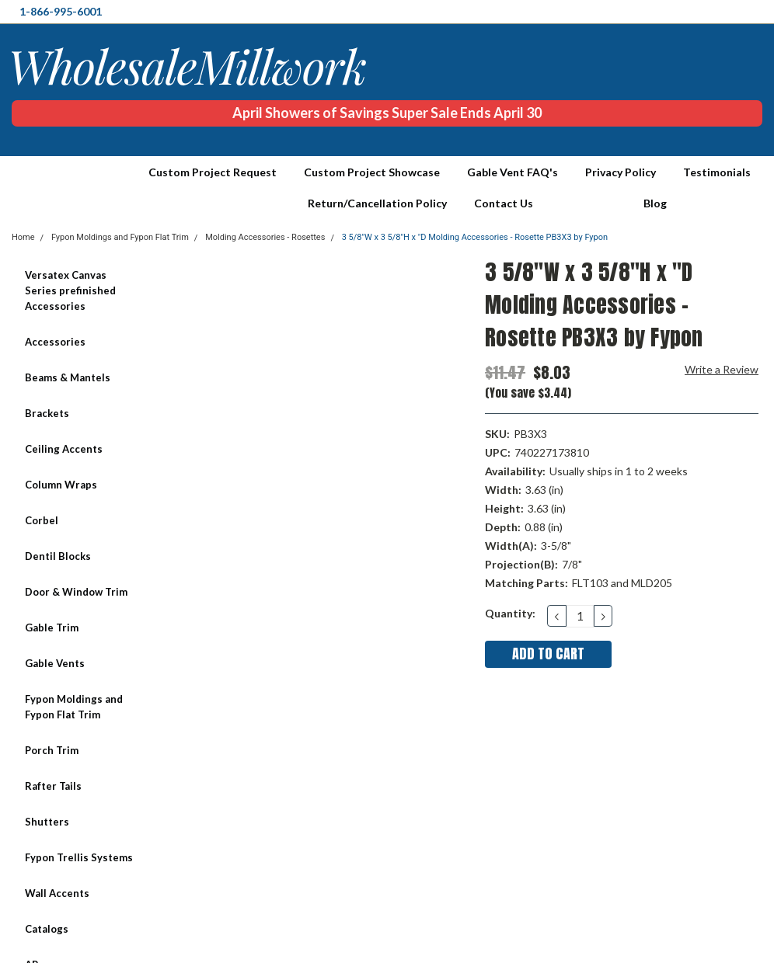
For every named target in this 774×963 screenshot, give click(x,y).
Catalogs (46, 929)
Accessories (55, 341)
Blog (655, 203)
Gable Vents (55, 663)
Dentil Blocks (58, 556)
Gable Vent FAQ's (512, 172)
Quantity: (510, 613)
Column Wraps (61, 484)
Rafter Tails (53, 786)
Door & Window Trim (76, 592)
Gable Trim (51, 627)
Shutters (47, 821)
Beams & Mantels (67, 377)
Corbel (41, 520)
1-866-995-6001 (60, 11)
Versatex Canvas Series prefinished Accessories (70, 290)
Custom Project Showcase (372, 172)
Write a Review (721, 369)
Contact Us (503, 203)
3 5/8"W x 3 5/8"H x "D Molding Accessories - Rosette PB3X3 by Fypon (475, 237)
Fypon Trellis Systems (79, 857)
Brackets (47, 413)
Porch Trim (51, 750)
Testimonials (717, 172)
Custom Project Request (212, 172)
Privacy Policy (620, 172)
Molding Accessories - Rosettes (265, 237)
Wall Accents (57, 893)
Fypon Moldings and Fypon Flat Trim (74, 707)
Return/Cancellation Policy (377, 203)
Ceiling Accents (64, 449)
